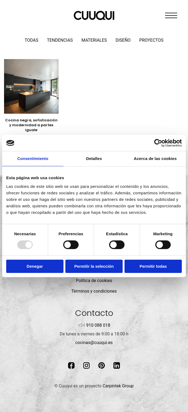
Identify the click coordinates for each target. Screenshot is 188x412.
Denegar (35, 266)
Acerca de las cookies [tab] (155, 158)
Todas (31, 40)
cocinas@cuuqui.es (94, 342)
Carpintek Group (118, 385)
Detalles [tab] (94, 158)
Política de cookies (94, 280)
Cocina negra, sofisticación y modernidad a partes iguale (31, 124)
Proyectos (151, 40)
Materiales (94, 40)
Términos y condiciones (94, 291)
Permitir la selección (94, 266)
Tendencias (60, 40)
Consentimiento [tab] (32, 158)
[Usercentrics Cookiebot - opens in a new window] (158, 143)
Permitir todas (153, 266)
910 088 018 (94, 325)
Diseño (123, 40)
